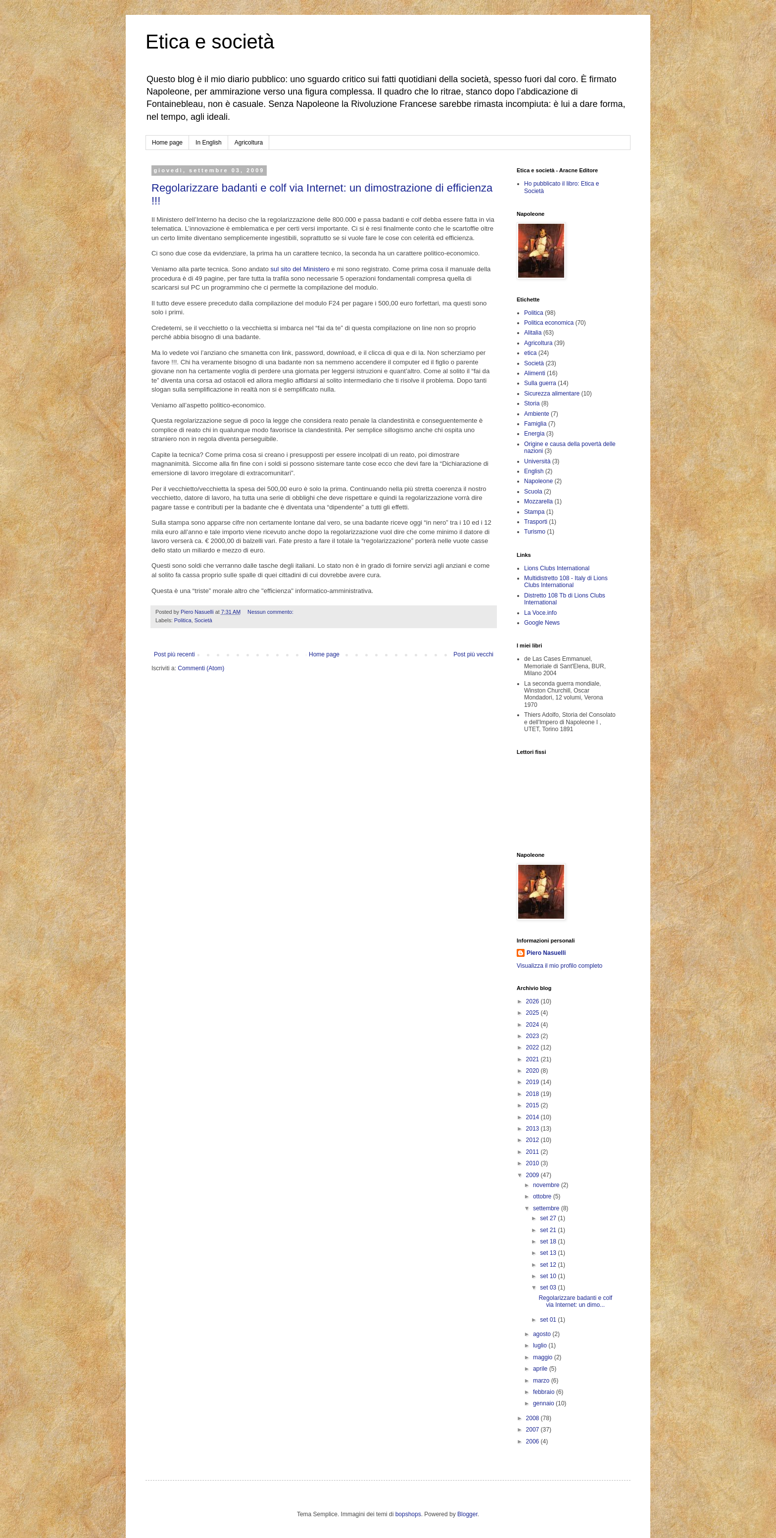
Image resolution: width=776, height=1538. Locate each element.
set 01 (549, 1319)
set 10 (549, 1276)
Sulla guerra (540, 383)
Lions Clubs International (556, 568)
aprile (541, 1368)
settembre (547, 1208)
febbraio (544, 1392)
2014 (533, 1117)
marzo (542, 1380)
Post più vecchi (473, 654)
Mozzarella (538, 501)
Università (537, 461)
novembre (547, 1185)
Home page (167, 142)
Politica (183, 620)
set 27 (549, 1218)
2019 (533, 1082)
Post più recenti (174, 654)
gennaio (544, 1403)
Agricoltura (249, 142)
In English (208, 142)
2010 (533, 1163)
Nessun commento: (271, 612)
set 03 (549, 1287)
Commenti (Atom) (201, 668)
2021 (533, 1059)
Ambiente (536, 413)
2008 (533, 1418)
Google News (542, 622)
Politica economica (549, 322)
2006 (533, 1441)
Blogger (467, 1514)
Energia (534, 433)
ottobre (543, 1196)
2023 (533, 1036)
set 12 (549, 1264)
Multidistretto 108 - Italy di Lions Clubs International (566, 582)
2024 (533, 1024)
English (533, 471)
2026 (533, 1001)
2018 (533, 1094)
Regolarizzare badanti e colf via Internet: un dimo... (575, 1301)
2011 (533, 1151)
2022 (533, 1047)
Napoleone (538, 481)
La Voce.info (540, 612)
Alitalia (532, 332)
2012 (533, 1140)
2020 (533, 1070)
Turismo (534, 531)
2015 (533, 1105)
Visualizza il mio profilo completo (559, 965)
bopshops (408, 1514)
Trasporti (535, 521)
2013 (533, 1128)
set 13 (549, 1252)
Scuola (533, 491)
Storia (531, 403)
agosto (542, 1334)
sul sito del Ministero (299, 269)
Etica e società (210, 41)
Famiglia (535, 423)
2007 (533, 1429)
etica (530, 352)
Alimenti (534, 373)
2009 (533, 1175)
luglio (540, 1345)
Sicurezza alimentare (552, 393)
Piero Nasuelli (546, 952)
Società (203, 620)
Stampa (534, 511)
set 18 (549, 1241)
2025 (533, 1012)
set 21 (549, 1230)
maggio (543, 1357)
